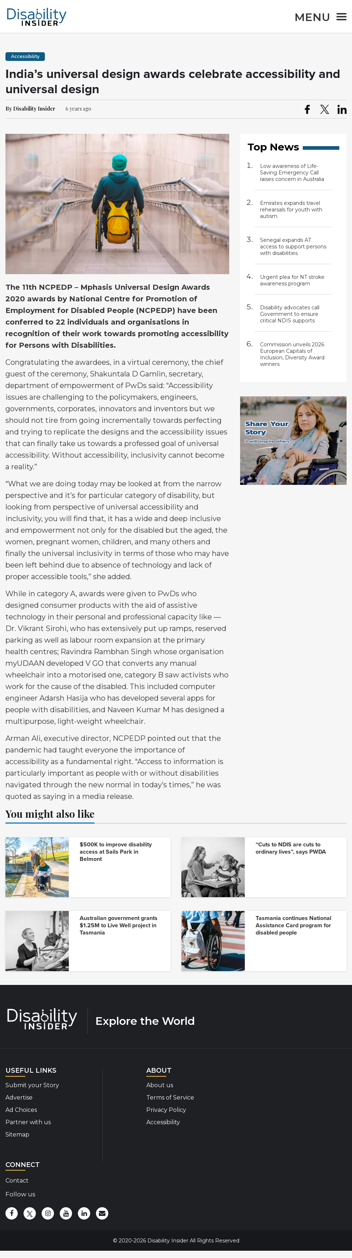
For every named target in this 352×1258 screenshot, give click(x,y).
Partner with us (28, 1122)
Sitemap (17, 1134)
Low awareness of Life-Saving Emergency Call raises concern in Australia (292, 172)
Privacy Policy (166, 1109)
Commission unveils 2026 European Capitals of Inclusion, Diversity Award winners (292, 354)
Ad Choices (21, 1109)
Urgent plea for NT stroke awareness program (292, 280)
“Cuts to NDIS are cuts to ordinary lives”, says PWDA (291, 848)
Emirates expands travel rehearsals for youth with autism (291, 209)
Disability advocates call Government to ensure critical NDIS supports (289, 314)
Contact (17, 1180)
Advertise (19, 1097)
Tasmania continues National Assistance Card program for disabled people (293, 925)
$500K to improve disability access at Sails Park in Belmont (116, 852)
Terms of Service (170, 1097)
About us (159, 1085)
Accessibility (163, 1122)
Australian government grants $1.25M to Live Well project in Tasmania (119, 925)
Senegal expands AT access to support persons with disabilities (293, 246)
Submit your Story (32, 1085)
